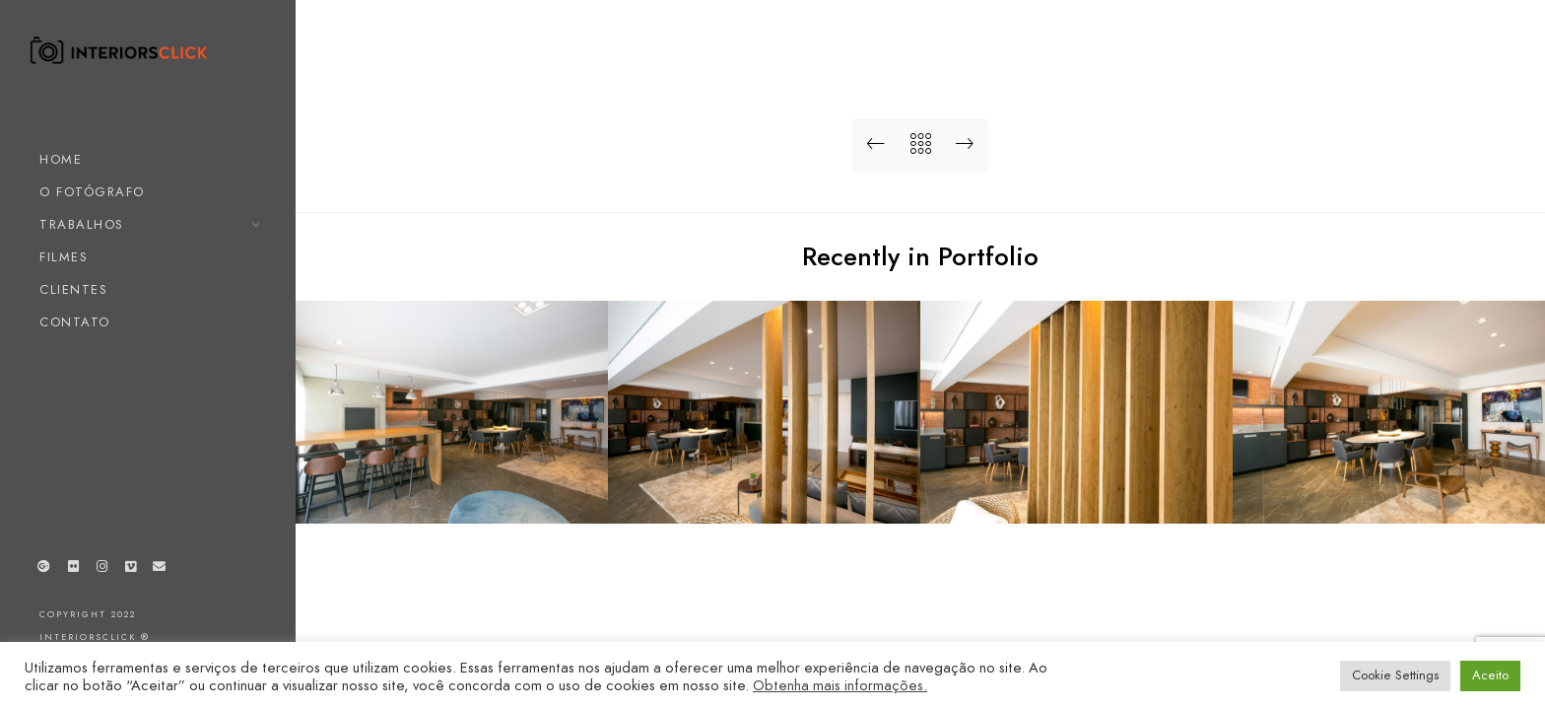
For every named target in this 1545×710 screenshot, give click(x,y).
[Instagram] (101, 570)
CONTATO (74, 322)
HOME (60, 160)
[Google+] (44, 570)
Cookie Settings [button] (1395, 675)
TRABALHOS (81, 225)
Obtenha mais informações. (840, 685)
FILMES (63, 257)
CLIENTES (73, 290)
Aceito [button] (1490, 675)
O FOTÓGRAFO (92, 192)
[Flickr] (73, 570)
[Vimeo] (131, 570)
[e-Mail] (159, 570)
